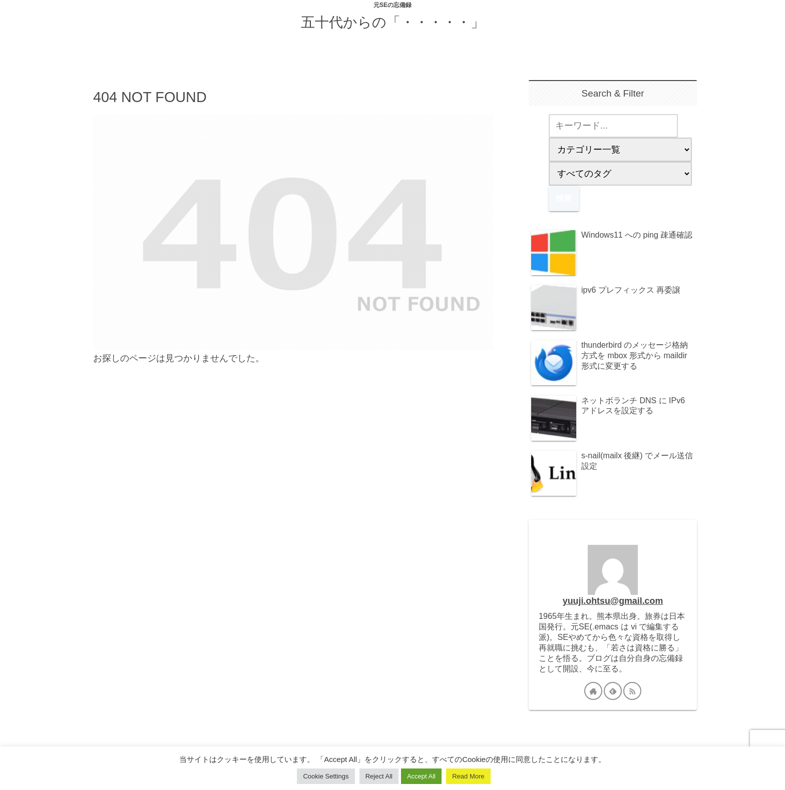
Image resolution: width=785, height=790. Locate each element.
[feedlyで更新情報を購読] (613, 691)
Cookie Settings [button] (325, 776)
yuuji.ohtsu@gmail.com (613, 601)
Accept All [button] (421, 776)
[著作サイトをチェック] (593, 691)
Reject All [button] (378, 776)
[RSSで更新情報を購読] (632, 691)
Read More (468, 776)
